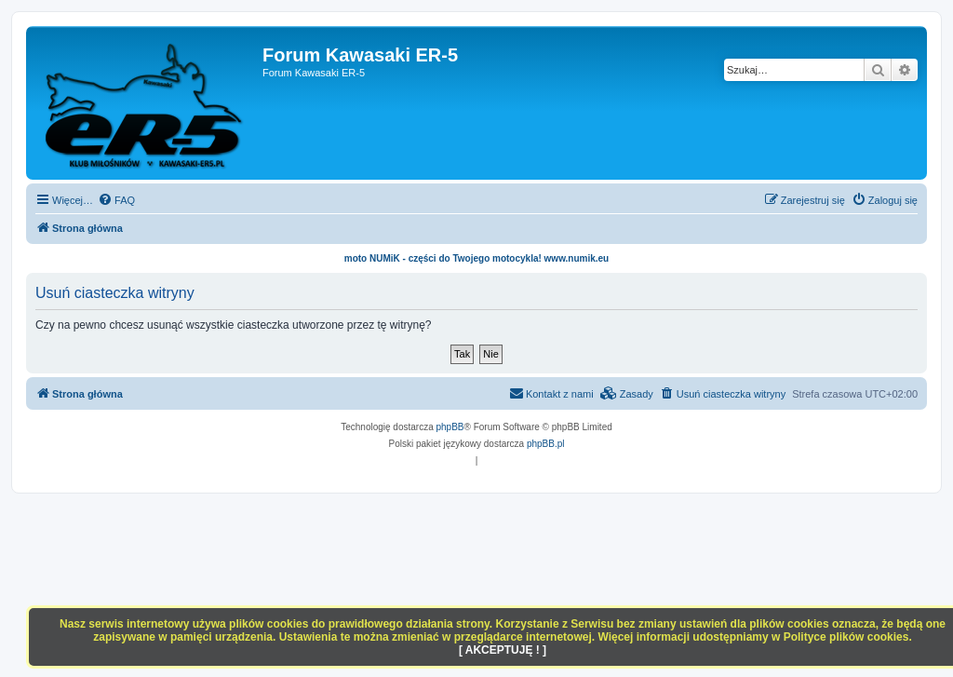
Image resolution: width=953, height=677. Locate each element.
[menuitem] (116, 200)
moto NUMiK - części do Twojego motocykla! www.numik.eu (476, 258)
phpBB (450, 427)
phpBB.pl (546, 444)
